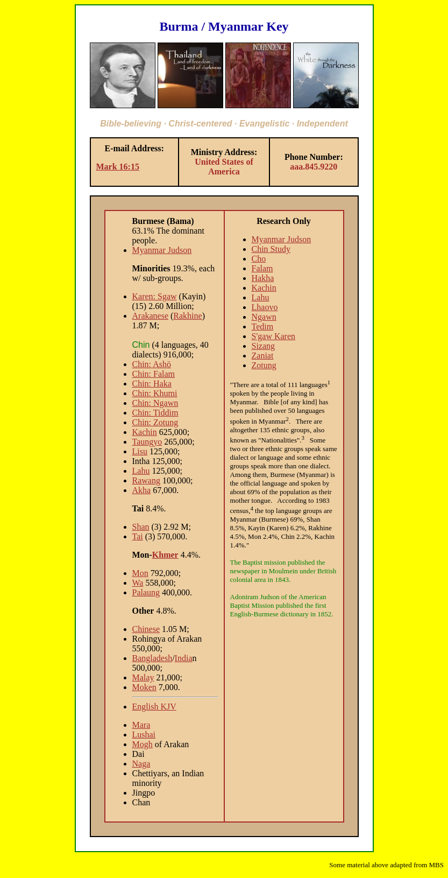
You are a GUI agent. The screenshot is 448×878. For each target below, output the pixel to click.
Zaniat (263, 355)
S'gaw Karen (274, 336)
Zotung (264, 365)
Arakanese (150, 315)
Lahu (141, 470)
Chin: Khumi (154, 393)
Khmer (165, 554)
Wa (138, 582)
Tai (137, 536)
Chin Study (271, 249)
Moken (144, 687)
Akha (141, 490)
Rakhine (187, 315)
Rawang (146, 480)
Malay (143, 677)
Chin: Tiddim (155, 412)
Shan (141, 526)
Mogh (142, 744)
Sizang (263, 345)
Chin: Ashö (151, 364)
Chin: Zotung (155, 422)
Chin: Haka (152, 383)
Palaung (146, 592)
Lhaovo (265, 307)
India (184, 658)
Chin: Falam (153, 373)
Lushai (144, 734)
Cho (259, 258)
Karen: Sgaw (154, 296)
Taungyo (147, 441)
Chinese (146, 629)
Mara (141, 724)
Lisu (139, 451)
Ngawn (264, 316)
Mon (140, 573)
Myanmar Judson (162, 250)
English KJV (154, 706)
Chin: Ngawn (155, 403)
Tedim (263, 326)
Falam (262, 268)
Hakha (263, 278)
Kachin (144, 432)
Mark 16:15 (117, 166)
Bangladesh (152, 658)
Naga (141, 763)
